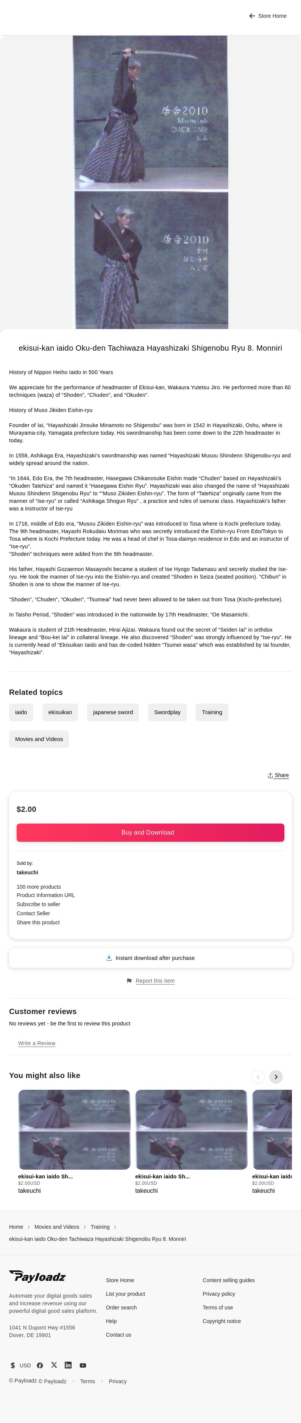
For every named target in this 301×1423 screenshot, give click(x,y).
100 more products (39, 887)
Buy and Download (151, 832)
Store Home (268, 16)
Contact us (118, 1335)
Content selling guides (229, 1280)
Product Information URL (46, 895)
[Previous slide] (258, 1077)
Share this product (38, 922)
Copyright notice (222, 1321)
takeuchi (27, 872)
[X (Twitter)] (54, 1365)
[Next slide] (276, 1077)
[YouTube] (83, 1365)
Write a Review (36, 1043)
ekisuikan (60, 712)
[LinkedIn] (68, 1365)
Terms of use (218, 1307)
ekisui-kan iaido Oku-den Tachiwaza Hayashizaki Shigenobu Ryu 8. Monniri (97, 1239)
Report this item (150, 981)
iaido (21, 712)
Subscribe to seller (38, 904)
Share (278, 775)
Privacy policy (219, 1294)
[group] (74, 1142)
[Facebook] (40, 1365)
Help (111, 1321)
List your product (125, 1294)
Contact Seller (33, 913)
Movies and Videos (39, 739)
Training (212, 712)
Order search (121, 1307)
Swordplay (167, 712)
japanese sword (113, 712)
